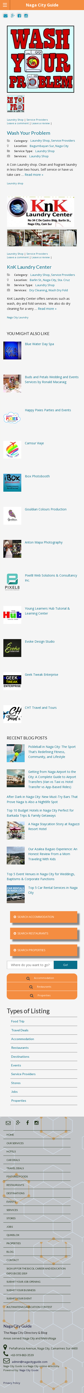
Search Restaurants (31, 933)
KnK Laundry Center (29, 267)
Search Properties (29, 950)
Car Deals (13, 1159)
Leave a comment (18, 123)
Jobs (14, 1091)
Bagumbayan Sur (42, 146)
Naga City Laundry (17, 317)
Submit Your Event (19, 1298)
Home (10, 1134)
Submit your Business (20, 1290)
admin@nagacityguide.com (29, 1362)
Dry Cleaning (38, 290)
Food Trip (17, 1021)
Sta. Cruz (64, 280)
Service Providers (37, 119)
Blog (10, 1251)
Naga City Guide (17, 1326)
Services (12, 1209)
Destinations (20, 1056)
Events (16, 1065)
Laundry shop (15, 183)
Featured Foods (17, 1176)
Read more (34, 174)
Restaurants (40, 987)
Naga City (62, 146)
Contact (12, 1260)
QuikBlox (12, 1235)
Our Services (15, 1143)
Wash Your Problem (28, 133)
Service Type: (23, 151)
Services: (20, 156)
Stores (16, 1083)
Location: (21, 146)
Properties (40, 996)
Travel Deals (19, 1030)
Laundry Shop (15, 119)
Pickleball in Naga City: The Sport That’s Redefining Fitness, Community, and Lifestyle (52, 752)
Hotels (11, 1151)
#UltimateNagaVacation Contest (29, 1306)
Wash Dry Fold (58, 290)
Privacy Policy (11, 1383)
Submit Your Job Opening (23, 1281)
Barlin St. (36, 280)
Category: (21, 141)
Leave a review (41, 123)
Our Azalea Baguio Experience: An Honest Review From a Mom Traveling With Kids (52, 854)
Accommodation (40, 978)
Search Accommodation (34, 917)
